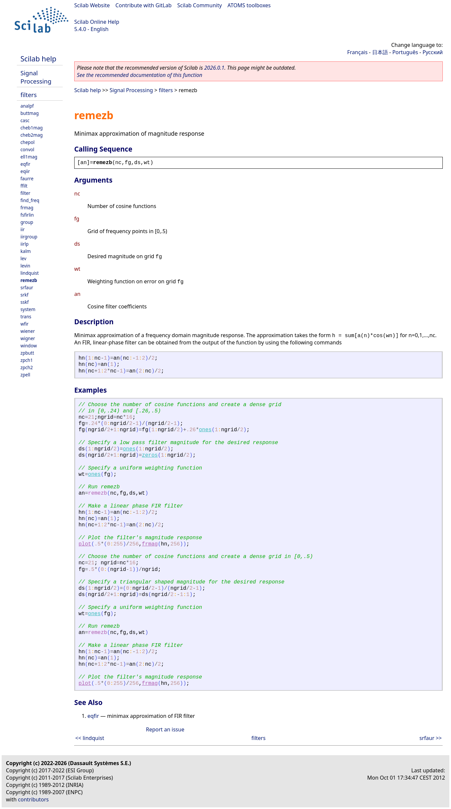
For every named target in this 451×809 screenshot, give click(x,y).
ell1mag (28, 157)
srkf (24, 295)
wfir (24, 324)
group (26, 222)
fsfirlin (27, 215)
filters (28, 94)
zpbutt (27, 353)
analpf (27, 106)
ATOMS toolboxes (249, 5)
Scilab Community (199, 5)
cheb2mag (31, 135)
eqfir (25, 164)
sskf (24, 302)
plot (85, 544)
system (27, 309)
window (28, 345)
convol (27, 149)
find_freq (29, 200)
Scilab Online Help (96, 21)
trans (25, 316)
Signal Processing (35, 77)
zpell (25, 374)
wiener (27, 331)
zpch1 (26, 360)
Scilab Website (92, 5)
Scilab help (38, 58)
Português (405, 52)
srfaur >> (430, 738)
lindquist (29, 273)
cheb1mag (31, 127)
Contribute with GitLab (143, 5)
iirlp (24, 244)
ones (205, 430)
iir (22, 229)
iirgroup (28, 236)
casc (24, 120)
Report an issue (165, 729)
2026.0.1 (214, 67)
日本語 (380, 52)
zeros (150, 455)
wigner (27, 338)
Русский (433, 52)
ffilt (23, 186)
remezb (28, 280)
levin (25, 266)
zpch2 (26, 367)
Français (357, 52)
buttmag (29, 113)
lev (23, 258)
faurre (26, 178)
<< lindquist (89, 738)
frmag (26, 207)
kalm (25, 251)
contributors (33, 799)
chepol (27, 142)
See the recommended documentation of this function (139, 75)
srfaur (26, 287)
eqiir (25, 171)
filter (25, 193)
